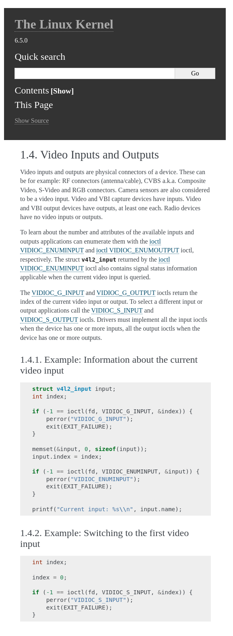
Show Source (31, 120)
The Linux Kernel (63, 24)
